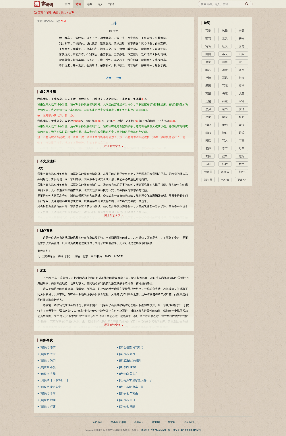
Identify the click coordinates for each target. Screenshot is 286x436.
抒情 (208, 77)
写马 (208, 46)
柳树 (241, 38)
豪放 (241, 124)
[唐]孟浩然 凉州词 (130, 360)
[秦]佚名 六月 (127, 353)
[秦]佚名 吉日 (127, 399)
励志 (225, 116)
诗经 (109, 78)
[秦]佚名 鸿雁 (48, 399)
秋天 (225, 46)
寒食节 (225, 171)
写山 (241, 62)
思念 (208, 116)
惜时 (241, 116)
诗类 (89, 4)
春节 (225, 148)
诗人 (100, 4)
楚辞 (241, 156)
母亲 (241, 148)
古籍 (111, 4)
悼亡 (225, 132)
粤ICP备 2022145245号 (153, 430)
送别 (208, 101)
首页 (67, 4)
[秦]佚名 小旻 (48, 367)
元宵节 (208, 171)
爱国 (208, 85)
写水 (241, 69)
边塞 (208, 62)
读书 (225, 109)
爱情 (241, 109)
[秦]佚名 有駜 (48, 373)
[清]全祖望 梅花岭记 (131, 347)
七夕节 (225, 179)
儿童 (241, 93)
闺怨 (208, 132)
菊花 (208, 38)
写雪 (225, 69)
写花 (225, 85)
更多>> (241, 179)
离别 (208, 93)
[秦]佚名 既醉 (127, 406)
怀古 (225, 164)
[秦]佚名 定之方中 (50, 386)
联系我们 (188, 422)
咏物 (225, 30)
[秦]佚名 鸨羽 (48, 360)
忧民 (241, 164)
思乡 (208, 109)
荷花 (225, 101)
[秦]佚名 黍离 (48, 347)
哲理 (208, 124)
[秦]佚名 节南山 (128, 393)
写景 (208, 30)
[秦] (111, 30)
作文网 (171, 422)
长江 (241, 77)
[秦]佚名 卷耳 (48, 393)
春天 (241, 30)
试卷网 (156, 422)
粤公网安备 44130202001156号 (184, 430)
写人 (225, 140)
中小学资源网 (118, 422)
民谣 (208, 140)
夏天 (225, 38)
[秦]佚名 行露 (48, 406)
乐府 (208, 164)
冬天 (225, 54)
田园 (208, 54)
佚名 (63, 12)
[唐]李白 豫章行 (128, 367)
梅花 (225, 93)
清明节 (242, 171)
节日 (241, 140)
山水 (241, 54)
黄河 (241, 85)
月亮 (241, 46)
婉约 (225, 124)
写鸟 (241, 101)
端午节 (208, 179)
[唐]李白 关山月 (128, 373)
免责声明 (97, 422)
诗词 (78, 4)
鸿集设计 (139, 422)
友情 (208, 156)
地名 (208, 69)
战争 (119, 78)
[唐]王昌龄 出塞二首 (131, 386)
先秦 (56, 12)
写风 (225, 77)
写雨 (225, 62)
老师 (208, 148)
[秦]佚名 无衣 (48, 353)
